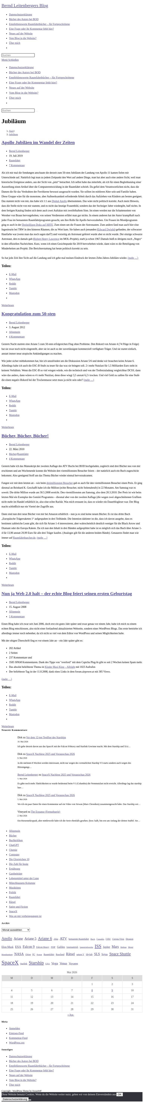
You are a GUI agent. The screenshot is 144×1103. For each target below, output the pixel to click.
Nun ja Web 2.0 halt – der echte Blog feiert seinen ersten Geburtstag (67, 593)
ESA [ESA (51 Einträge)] (18, 947)
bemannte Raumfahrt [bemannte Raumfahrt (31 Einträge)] (79, 939)
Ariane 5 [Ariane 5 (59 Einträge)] (30, 939)
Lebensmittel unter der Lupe (24, 878)
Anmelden (14, 1028)
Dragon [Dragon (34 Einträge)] (129, 939)
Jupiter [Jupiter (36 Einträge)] (106, 946)
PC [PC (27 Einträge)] (33, 954)
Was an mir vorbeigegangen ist (25, 916)
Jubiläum (13, 134)
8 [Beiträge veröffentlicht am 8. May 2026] (92, 990)
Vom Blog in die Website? (23, 92)
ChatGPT (14, 845)
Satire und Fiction (18, 906)
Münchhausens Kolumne (22, 883)
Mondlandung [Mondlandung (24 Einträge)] (7, 954)
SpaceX (13, 911)
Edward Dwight (106, 229)
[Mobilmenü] (10, 59)
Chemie (13, 850)
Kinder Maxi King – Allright (60, 667)
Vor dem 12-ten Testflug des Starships (46, 737)
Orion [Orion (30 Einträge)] (28, 954)
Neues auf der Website (21, 87)
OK (119, 1094)
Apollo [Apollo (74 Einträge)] (7, 938)
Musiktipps (15, 887)
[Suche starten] (36, 111)
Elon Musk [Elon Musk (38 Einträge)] (8, 946)
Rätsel (12, 902)
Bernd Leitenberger (19, 151)
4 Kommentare (17, 336)
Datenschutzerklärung (21, 67)
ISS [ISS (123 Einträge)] (98, 946)
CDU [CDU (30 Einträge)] (108, 939)
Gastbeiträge (15, 873)
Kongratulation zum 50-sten (29, 313)
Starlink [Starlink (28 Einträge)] (23, 963)
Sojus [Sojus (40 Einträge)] (104, 954)
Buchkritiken (16, 840)
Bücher (12, 454)
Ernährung (14, 868)
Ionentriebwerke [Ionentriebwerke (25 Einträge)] (86, 947)
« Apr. (71, 1014)
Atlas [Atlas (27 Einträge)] (56, 939)
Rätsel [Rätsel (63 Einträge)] (70, 954)
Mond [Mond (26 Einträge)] (130, 947)
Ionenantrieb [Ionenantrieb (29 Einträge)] (72, 947)
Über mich (15, 97)
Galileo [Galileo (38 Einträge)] (61, 946)
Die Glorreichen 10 (19, 859)
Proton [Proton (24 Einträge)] (39, 954)
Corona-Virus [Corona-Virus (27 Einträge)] (118, 939)
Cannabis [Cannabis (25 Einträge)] (100, 939)
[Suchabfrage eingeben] (18, 55)
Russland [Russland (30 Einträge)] (60, 954)
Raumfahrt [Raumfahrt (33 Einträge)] (49, 954)
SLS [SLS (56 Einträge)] (97, 954)
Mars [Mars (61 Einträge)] (115, 947)
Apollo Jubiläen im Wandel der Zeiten (38, 142)
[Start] (11, 131)
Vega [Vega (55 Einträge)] (54, 963)
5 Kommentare (17, 616)
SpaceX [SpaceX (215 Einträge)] (10, 963)
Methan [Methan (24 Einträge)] (123, 947)
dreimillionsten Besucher (59, 483)
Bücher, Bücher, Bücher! (25, 435)
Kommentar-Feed (18, 1038)
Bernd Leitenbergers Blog (25, 5)
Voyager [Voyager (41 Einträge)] (73, 963)
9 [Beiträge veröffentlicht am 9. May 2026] (112, 990)
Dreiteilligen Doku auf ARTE (37, 224)
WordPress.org (16, 1042)
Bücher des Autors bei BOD (24, 72)
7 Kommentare (17, 165)
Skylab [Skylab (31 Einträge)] (89, 954)
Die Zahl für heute (18, 864)
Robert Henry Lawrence (46, 239)
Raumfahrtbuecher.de (24, 537)
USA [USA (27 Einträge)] (47, 964)
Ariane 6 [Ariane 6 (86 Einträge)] (45, 938)
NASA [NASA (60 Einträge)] (19, 954)
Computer (14, 854)
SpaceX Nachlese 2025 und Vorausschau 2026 (50, 754)
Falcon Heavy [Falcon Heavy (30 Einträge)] (42, 947)
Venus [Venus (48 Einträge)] (63, 963)
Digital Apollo (59, 201)
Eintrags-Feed (16, 1033)
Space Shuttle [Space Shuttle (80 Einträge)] (120, 954)
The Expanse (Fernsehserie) (45, 811)
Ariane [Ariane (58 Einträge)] (18, 939)
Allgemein (14, 332)
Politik (12, 892)
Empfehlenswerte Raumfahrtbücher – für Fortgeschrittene (41, 77)
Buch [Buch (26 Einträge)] (93, 939)
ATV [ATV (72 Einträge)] (63, 938)
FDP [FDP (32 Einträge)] (53, 947)
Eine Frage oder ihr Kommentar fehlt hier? (33, 82)
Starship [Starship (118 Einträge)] (36, 962)
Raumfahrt (14, 160)
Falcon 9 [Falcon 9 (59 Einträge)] (28, 947)
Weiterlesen (8, 305)
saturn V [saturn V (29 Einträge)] (80, 954)
